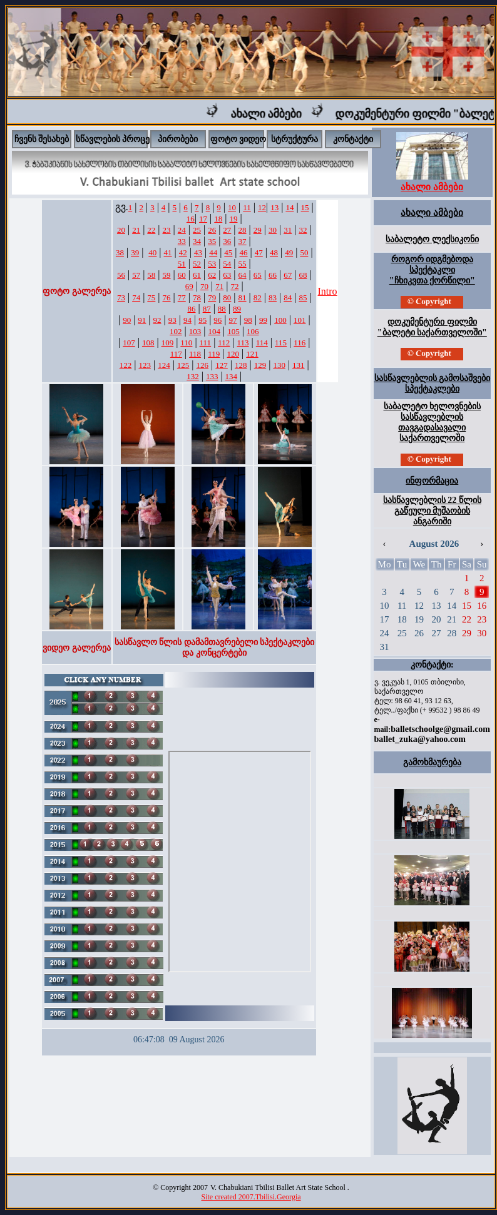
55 (242, 263)
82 (258, 297)
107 (129, 342)
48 (274, 252)
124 (164, 365)
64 (242, 275)
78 (197, 297)
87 (207, 308)
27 (227, 230)
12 (262, 207)
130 (279, 365)
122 (126, 365)
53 (212, 263)
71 (219, 286)
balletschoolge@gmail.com (440, 729)
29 (258, 230)
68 (303, 275)
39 (135, 252)
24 (182, 230)
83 (273, 297)
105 (233, 331)
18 (218, 218)
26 (212, 230)
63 (227, 275)
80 (227, 297)
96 (217, 320)
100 (280, 320)
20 (121, 230)
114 (262, 342)
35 (212, 241)
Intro (327, 291)
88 (222, 308)
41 (168, 252)
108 (148, 342)
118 (195, 353)
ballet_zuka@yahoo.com (420, 739)
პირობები (178, 139)
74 (136, 297)
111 (206, 342)
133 (212, 376)
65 (258, 275)
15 (305, 207)
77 (182, 297)
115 (281, 342)
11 (247, 207)
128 (241, 365)
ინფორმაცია (432, 480)
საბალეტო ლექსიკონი (432, 239)
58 (151, 275)
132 (193, 376)
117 (176, 353)
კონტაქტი (353, 139)
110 (186, 342)
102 (176, 331)
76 (167, 297)
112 (224, 342)
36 (227, 241)
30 (273, 230)
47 (259, 252)
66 (273, 275)
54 (227, 263)
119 (214, 353)
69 (189, 286)
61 (197, 275)
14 (289, 207)
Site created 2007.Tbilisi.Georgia (250, 1196)
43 (198, 252)
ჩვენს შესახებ (41, 139)
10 (232, 207)
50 (304, 252)
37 (242, 241)
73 (121, 297)
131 (298, 365)
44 (213, 252)
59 (167, 275)
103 (195, 331)
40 (152, 252)
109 (167, 342)
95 (202, 320)
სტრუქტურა (294, 139)
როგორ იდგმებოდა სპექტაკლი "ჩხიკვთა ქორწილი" (432, 270)
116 (299, 342)
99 (263, 320)
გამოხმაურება (432, 762)
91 (142, 320)
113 (243, 342)
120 (233, 353)
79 (212, 297)
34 (197, 241)
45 (228, 252)
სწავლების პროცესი (117, 139)
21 (136, 230)
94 (187, 320)
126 (203, 365)
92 (157, 320)
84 (288, 297)
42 (183, 252)
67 (288, 275)
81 (242, 297)
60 (182, 275)
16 (191, 218)
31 (288, 230)
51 (182, 263)
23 (167, 230)
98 (248, 320)
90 (127, 320)
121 (252, 353)
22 (151, 230)
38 (120, 252)
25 (197, 230)
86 (191, 308)
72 (234, 286)
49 (289, 252)
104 (214, 331)
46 (244, 252)
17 (203, 218)
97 (233, 320)
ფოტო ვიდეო (238, 139)
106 (253, 331)
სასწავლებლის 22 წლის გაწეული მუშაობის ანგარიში (432, 511)
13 (274, 207)
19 (233, 218)
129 (260, 365)
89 (237, 308)
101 (300, 320)
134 (231, 376)
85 (303, 297)
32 (303, 230)
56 (121, 275)
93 (172, 320)
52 (197, 263)
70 (204, 286)
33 (182, 241)
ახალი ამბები (287, 114)
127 (221, 365)
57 (136, 275)
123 (144, 365)
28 (242, 230)
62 (212, 275)
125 (183, 365)
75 (151, 297)
